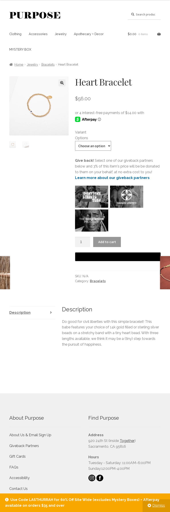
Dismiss (158, 505)
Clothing (15, 34)
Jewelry (61, 34)
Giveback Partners (24, 446)
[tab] (32, 312)
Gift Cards (17, 456)
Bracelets (48, 64)
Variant (80, 132)
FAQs (13, 467)
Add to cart (107, 242)
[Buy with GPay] (118, 256)
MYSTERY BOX (20, 49)
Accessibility (19, 478)
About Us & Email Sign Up (30, 435)
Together (127, 441)
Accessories (38, 34)
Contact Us (18, 489)
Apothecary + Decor (89, 34)
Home (18, 64)
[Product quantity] (82, 242)
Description (20, 312)
